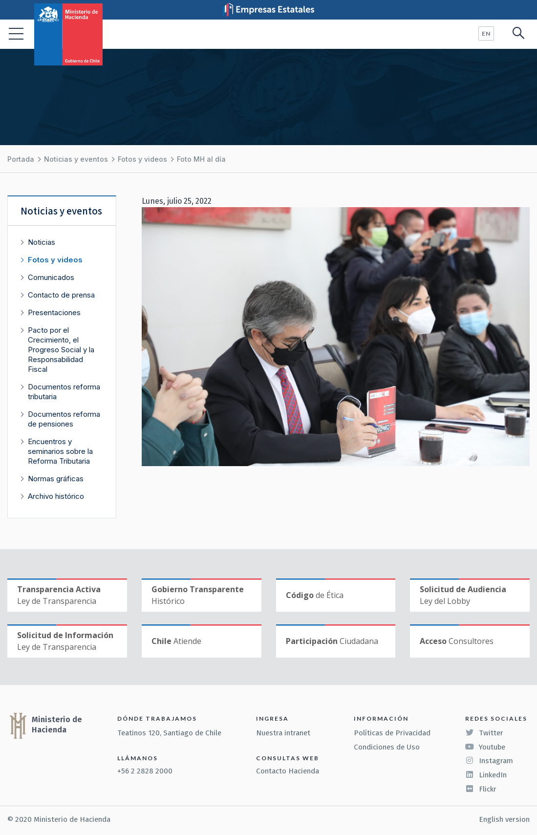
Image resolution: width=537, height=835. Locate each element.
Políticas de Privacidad (392, 732)
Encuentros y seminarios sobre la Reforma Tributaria (60, 451)
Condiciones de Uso (387, 747)
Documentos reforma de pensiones (64, 418)
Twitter (484, 732)
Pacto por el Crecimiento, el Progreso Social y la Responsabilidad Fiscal (61, 349)
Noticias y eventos (76, 159)
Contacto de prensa (61, 295)
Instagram (489, 760)
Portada (20, 159)
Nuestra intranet (283, 732)
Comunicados (51, 277)
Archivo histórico (56, 496)
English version (504, 819)
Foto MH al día (201, 159)
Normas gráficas (56, 478)
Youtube (485, 747)
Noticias (41, 242)
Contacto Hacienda (287, 771)
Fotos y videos (142, 159)
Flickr (480, 789)
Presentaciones (54, 312)
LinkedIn (486, 775)
